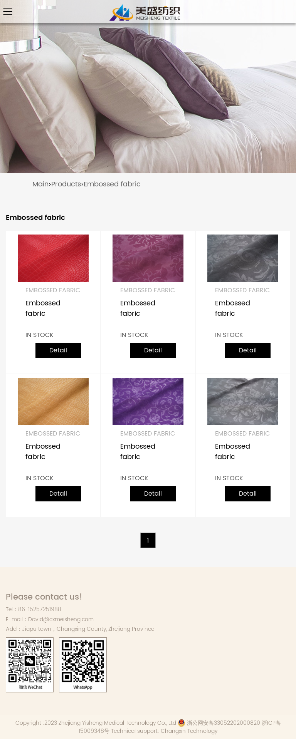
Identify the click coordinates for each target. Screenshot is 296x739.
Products (66, 184)
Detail (58, 350)
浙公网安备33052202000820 (219, 723)
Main (40, 184)
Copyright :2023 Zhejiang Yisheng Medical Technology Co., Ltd (95, 723)
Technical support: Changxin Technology (164, 731)
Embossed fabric (112, 184)
